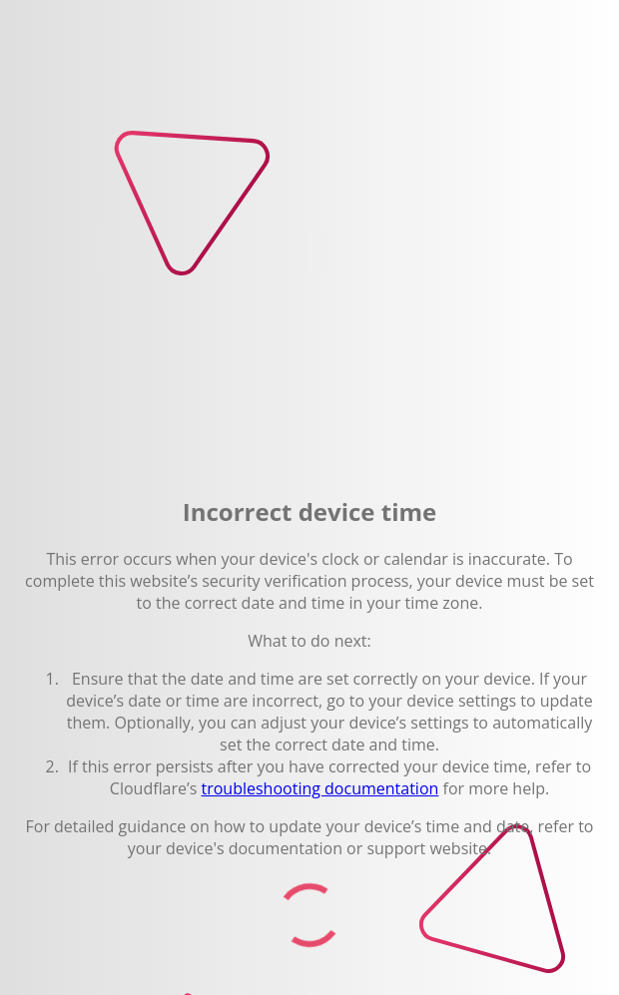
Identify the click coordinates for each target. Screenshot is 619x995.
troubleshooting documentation (319, 788)
